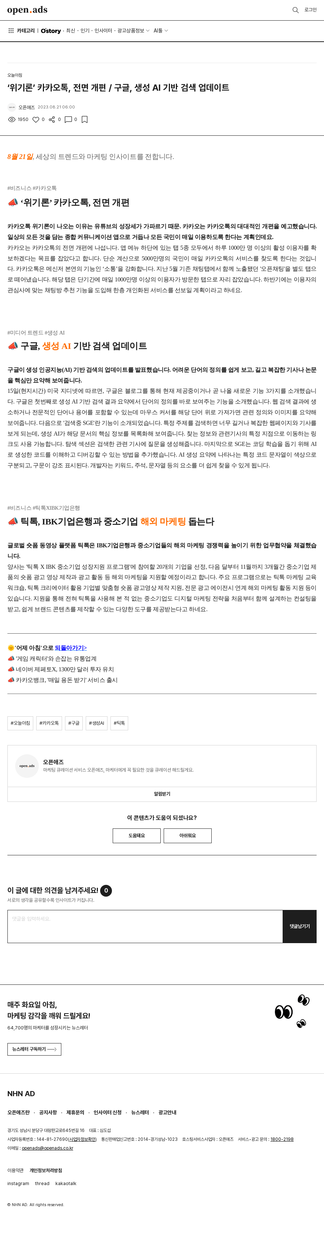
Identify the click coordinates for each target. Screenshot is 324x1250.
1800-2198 (282, 1139)
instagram (18, 1183)
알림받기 (162, 794)
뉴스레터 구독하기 (34, 1049)
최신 (70, 31)
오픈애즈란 (18, 1112)
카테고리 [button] (21, 30)
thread (42, 1183)
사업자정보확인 (82, 1139)
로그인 (310, 10)
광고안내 (167, 1112)
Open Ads (27, 10)
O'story (51, 31)
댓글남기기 (300, 926)
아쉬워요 (188, 835)
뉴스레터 (140, 1112)
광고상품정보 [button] (130, 31)
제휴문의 (75, 1112)
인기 (85, 31)
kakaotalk (65, 1183)
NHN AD (21, 1093)
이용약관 (15, 1170)
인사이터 (103, 31)
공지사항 (48, 1112)
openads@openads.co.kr (47, 1148)
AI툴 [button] (158, 31)
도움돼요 (137, 835)
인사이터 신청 (108, 1112)
